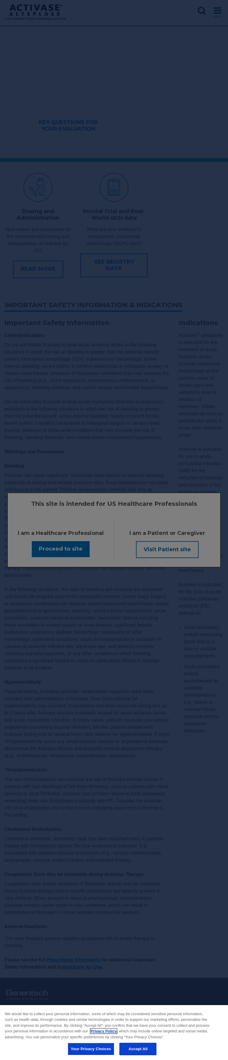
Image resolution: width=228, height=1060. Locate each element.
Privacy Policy (104, 1031)
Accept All (138, 1049)
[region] (114, 1032)
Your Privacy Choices (91, 1049)
